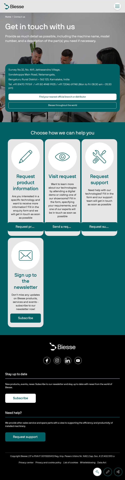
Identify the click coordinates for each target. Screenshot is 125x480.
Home (8, 17)
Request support (101, 226)
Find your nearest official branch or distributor (62, 97)
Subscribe (25, 318)
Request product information (29, 226)
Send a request (64, 226)
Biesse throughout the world (62, 105)
